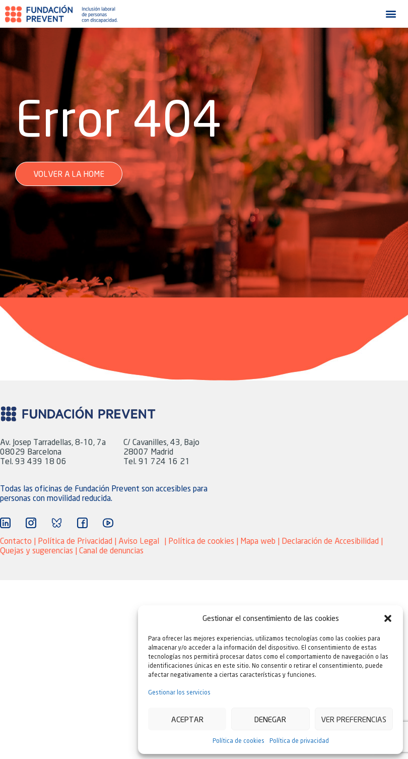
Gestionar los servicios (179, 692)
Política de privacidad (299, 740)
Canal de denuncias (111, 550)
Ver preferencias (353, 719)
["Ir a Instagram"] (31, 523)
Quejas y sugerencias (36, 550)
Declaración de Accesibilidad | (332, 540)
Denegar (270, 719)
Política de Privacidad (75, 540)
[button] (388, 618)
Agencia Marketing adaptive (198, 550)
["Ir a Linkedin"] (5, 523)
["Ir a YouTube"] (108, 523)
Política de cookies (238, 740)
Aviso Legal (138, 540)
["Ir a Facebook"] (82, 523)
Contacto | (19, 540)
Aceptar (187, 719)
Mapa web (259, 540)
